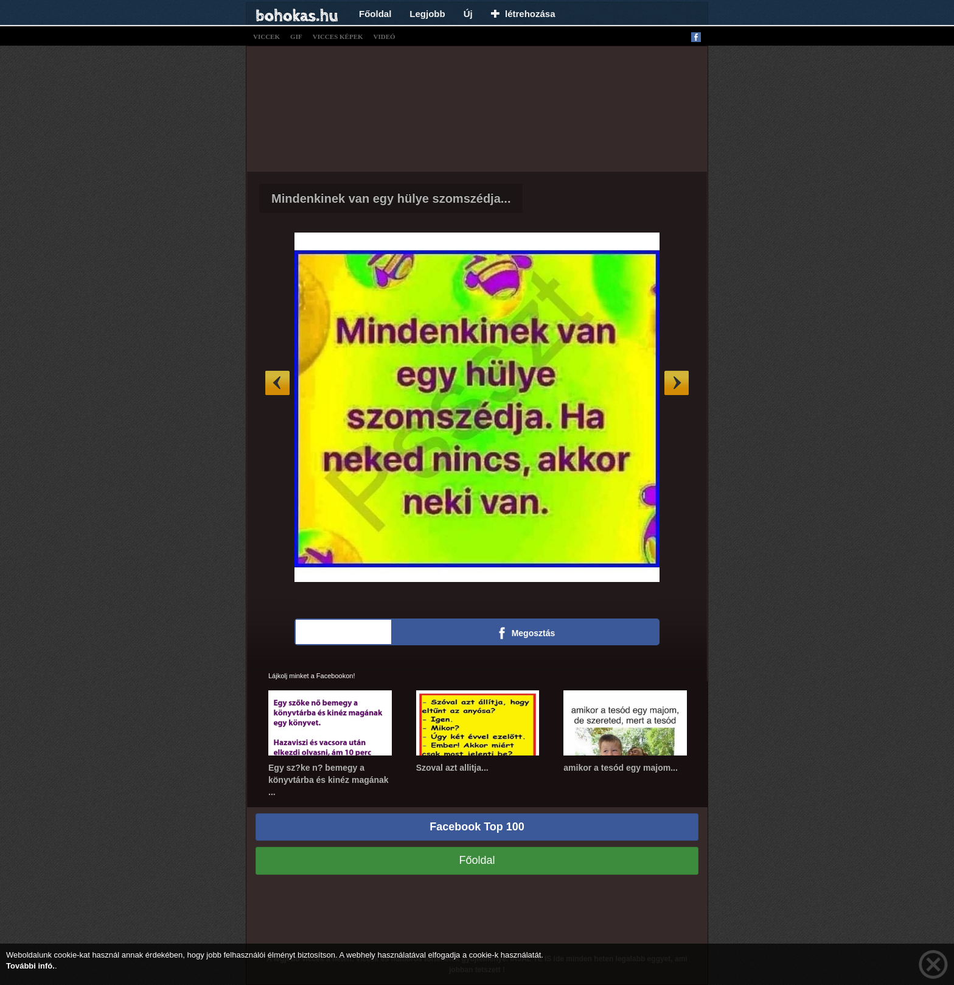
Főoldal (375, 14)
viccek (266, 36)
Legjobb (427, 14)
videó (384, 36)
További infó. (30, 965)
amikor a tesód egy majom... (620, 768)
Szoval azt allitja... (452, 768)
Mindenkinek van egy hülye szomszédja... (390, 198)
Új (468, 14)
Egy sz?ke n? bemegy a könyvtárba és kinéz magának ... (328, 780)
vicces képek (338, 36)
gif (296, 36)
